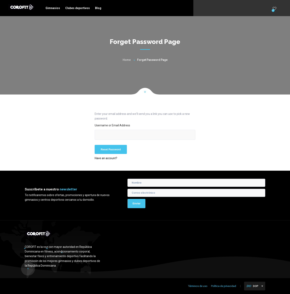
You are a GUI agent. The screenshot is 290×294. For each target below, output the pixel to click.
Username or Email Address (112, 125)
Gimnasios (53, 8)
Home (127, 59)
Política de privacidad (223, 286)
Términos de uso (197, 286)
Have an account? (106, 158)
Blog (98, 8)
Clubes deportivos (77, 8)
